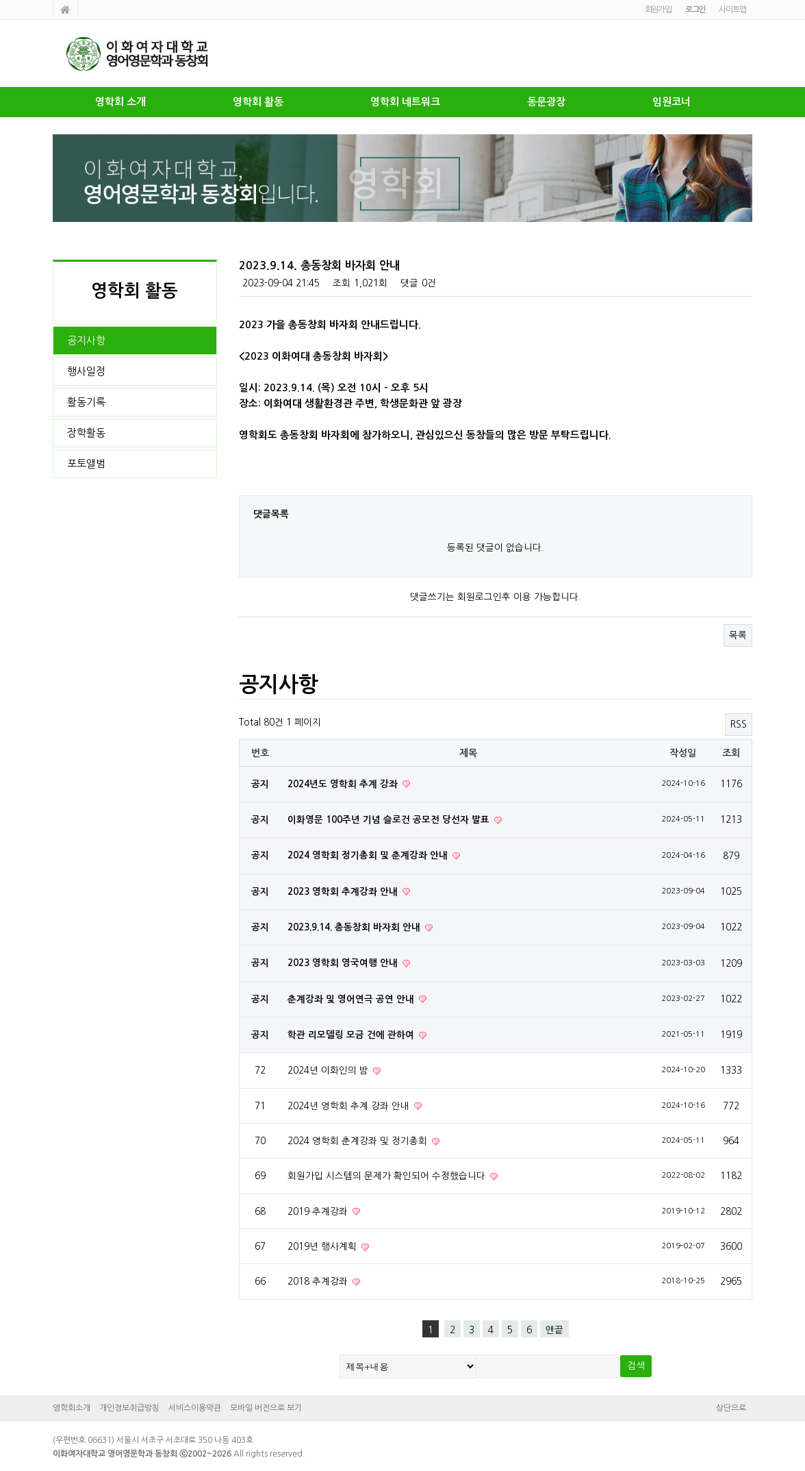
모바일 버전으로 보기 (266, 1408)
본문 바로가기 (0, 0)
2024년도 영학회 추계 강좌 (344, 784)
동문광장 (546, 102)
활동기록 (86, 402)
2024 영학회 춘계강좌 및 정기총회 (359, 1141)
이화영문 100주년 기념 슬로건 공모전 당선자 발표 (390, 819)
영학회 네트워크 (405, 102)
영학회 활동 (258, 102)
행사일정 (86, 371)
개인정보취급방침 (129, 1408)
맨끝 (554, 1330)
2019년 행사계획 (323, 1246)
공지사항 (86, 340)
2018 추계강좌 (319, 1281)
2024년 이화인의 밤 (329, 1070)
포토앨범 (86, 463)
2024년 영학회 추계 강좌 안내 (350, 1106)
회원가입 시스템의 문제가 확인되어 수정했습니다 (388, 1175)
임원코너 (671, 102)
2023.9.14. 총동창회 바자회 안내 (355, 927)
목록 (738, 635)
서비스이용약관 (194, 1408)
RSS (738, 724)
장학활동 (86, 433)
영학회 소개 (120, 102)
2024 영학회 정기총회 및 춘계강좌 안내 (369, 855)
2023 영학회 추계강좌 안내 (344, 891)
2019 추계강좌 (319, 1211)
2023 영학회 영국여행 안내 (344, 963)
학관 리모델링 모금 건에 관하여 (352, 1034)
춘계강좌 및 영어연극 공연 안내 (352, 999)
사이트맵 (732, 9)
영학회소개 (71, 1408)
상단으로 (731, 1408)
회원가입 (658, 9)
